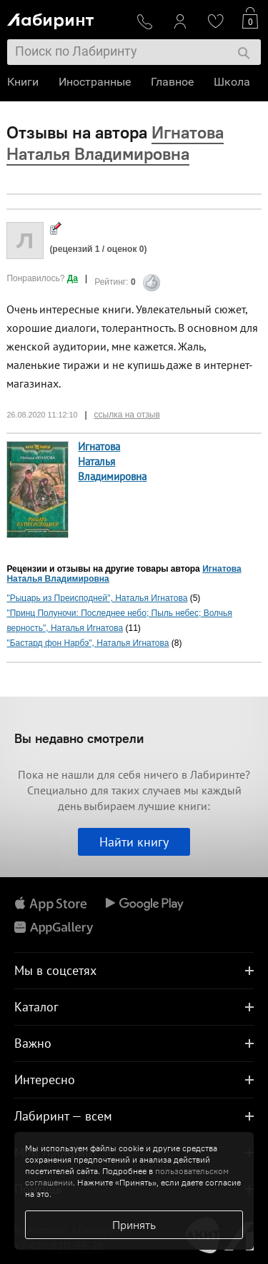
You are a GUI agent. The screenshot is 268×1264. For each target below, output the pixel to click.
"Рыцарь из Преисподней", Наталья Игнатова (96, 598)
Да (72, 278)
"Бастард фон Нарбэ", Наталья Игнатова (87, 643)
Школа (232, 82)
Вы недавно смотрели (79, 738)
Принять (134, 1225)
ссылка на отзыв (127, 415)
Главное (172, 82)
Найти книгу (134, 842)
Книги (23, 82)
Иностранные (95, 82)
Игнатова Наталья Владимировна (112, 461)
